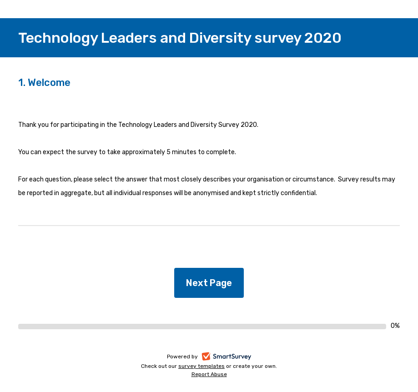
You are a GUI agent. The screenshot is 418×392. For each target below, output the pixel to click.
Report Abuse (209, 374)
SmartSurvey (237, 357)
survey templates (201, 366)
